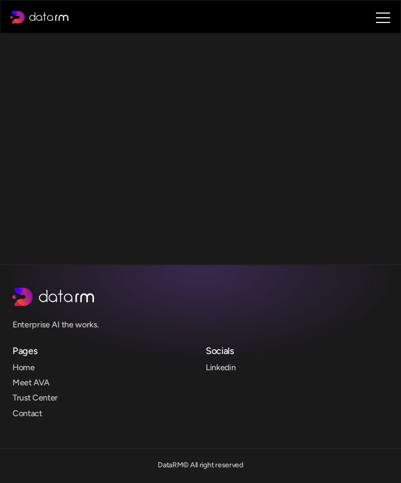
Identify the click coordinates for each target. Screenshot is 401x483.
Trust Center (35, 398)
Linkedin (220, 367)
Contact (27, 413)
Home (24, 367)
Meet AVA (31, 382)
